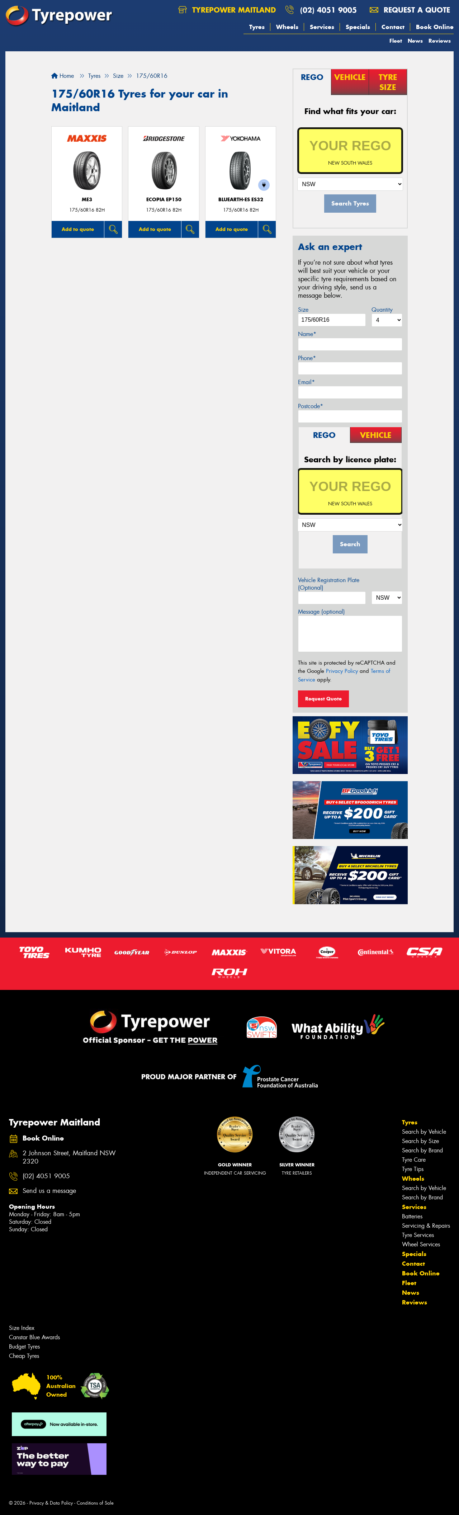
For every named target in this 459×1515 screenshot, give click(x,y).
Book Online (435, 27)
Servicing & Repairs (426, 1226)
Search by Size (420, 1141)
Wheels (287, 27)
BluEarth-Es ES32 (240, 200)
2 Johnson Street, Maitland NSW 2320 (69, 1157)
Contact (393, 27)
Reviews (440, 40)
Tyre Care (414, 1160)
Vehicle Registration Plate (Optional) (328, 583)
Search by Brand (422, 1150)
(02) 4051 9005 (328, 9)
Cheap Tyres (24, 1356)
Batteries (412, 1216)
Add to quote (78, 229)
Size (303, 309)
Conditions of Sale (95, 1503)
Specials (358, 27)
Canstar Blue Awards (34, 1337)
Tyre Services (418, 1235)
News (415, 40)
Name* (307, 334)
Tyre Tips (412, 1169)
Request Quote (323, 698)
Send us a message (49, 1191)
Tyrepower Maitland (227, 9)
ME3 (87, 200)
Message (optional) (321, 611)
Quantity (382, 309)
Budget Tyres (24, 1346)
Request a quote (410, 9)
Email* (306, 382)
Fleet (395, 40)
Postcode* (310, 406)
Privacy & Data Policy (51, 1503)
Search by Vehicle (424, 1132)
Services (322, 27)
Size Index (21, 1328)
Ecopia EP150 (163, 200)
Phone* (307, 358)
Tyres (257, 27)
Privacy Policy (342, 671)
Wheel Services (421, 1244)
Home (62, 76)
